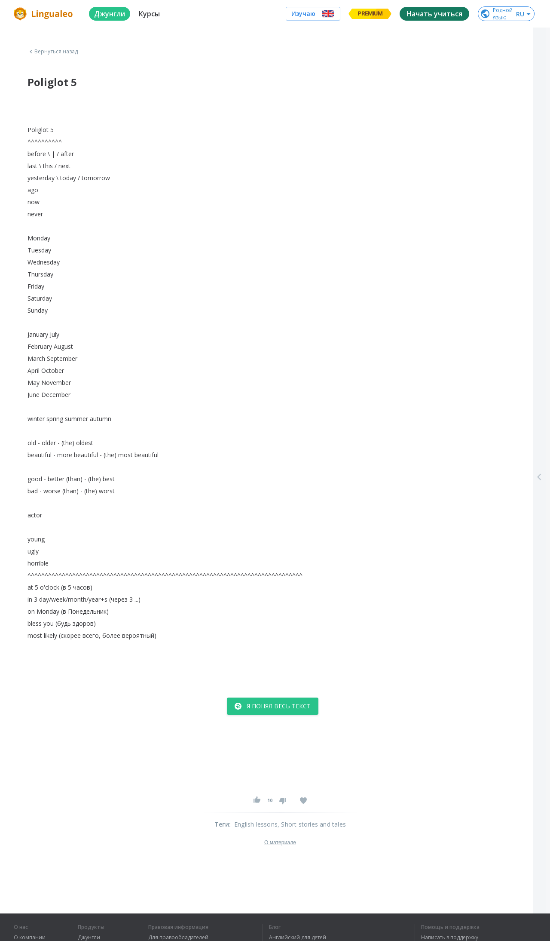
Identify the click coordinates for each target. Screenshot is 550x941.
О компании (30, 937)
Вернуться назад (53, 51)
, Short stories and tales (312, 824)
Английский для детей (297, 937)
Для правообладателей (178, 937)
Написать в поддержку (449, 937)
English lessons (256, 824)
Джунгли (89, 937)
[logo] (44, 14)
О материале (280, 843)
